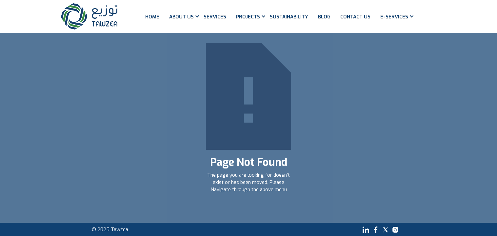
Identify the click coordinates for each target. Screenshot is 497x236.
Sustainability (289, 16)
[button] (181, 21)
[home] (89, 16)
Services (215, 16)
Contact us (355, 16)
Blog (324, 16)
